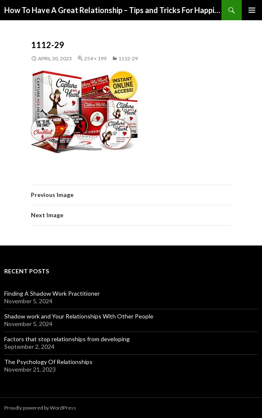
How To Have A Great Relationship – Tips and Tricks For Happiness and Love (112, 10)
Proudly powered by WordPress (40, 408)
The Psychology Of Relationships (48, 361)
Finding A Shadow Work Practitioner (52, 293)
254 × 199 (95, 58)
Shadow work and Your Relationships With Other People (78, 316)
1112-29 (128, 58)
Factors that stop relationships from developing (67, 338)
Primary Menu (252, 10)
